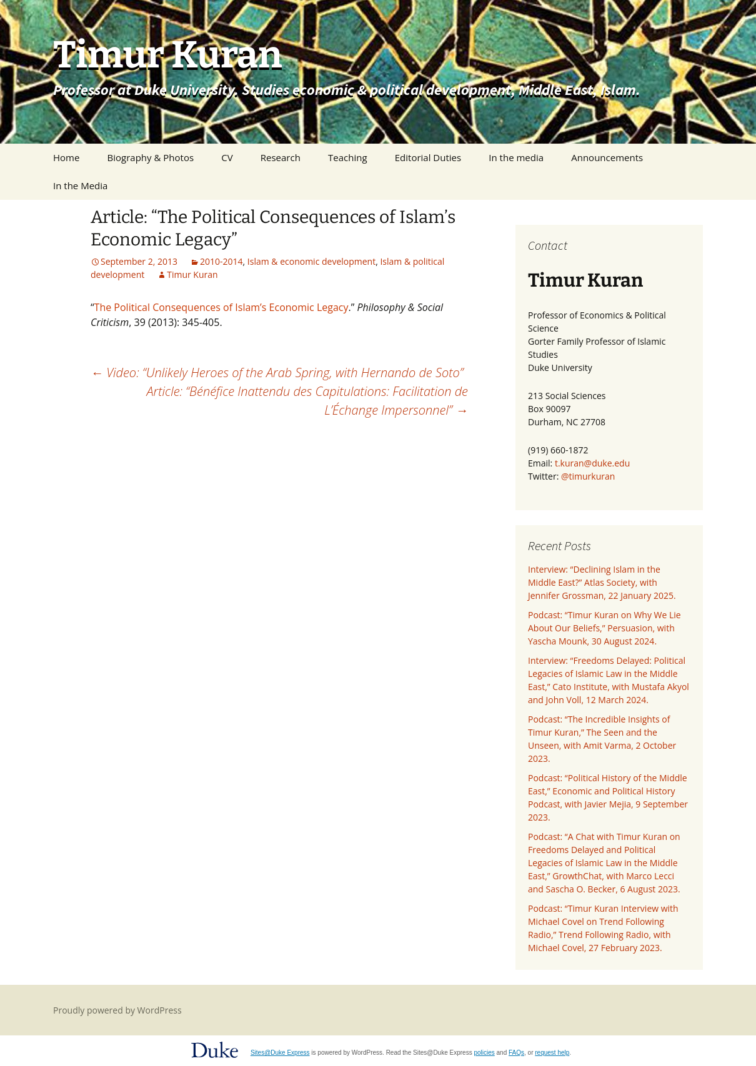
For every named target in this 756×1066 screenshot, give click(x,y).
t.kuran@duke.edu (592, 463)
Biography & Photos (150, 157)
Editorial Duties (428, 157)
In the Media (80, 185)
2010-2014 (221, 261)
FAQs (516, 1052)
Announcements (607, 157)
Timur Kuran (192, 274)
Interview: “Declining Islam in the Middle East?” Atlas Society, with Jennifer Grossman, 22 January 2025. (602, 582)
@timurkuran (588, 476)
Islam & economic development (311, 261)
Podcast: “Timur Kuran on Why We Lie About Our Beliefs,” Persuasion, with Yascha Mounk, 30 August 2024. (604, 628)
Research (281, 157)
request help (552, 1052)
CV (226, 157)
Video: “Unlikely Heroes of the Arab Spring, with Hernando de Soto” (277, 372)
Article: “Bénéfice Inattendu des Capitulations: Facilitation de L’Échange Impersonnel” (307, 400)
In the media (516, 157)
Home (66, 157)
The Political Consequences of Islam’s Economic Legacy (221, 307)
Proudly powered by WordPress (117, 1010)
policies (484, 1052)
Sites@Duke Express (280, 1052)
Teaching (347, 157)
